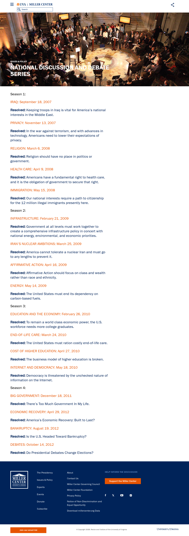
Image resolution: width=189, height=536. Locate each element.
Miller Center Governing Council (83, 484)
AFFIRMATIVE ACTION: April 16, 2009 (38, 265)
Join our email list (28, 530)
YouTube (121, 495)
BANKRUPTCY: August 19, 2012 (34, 428)
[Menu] (12, 5)
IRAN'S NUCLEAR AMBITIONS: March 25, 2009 (45, 244)
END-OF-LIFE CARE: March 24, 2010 (38, 335)
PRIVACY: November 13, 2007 (33, 123)
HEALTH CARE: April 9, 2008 (31, 169)
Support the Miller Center (122, 481)
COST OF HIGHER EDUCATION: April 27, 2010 (45, 351)
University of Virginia (21, 4)
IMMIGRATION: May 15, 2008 (32, 190)
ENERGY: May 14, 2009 (28, 285)
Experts (41, 487)
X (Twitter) (113, 495)
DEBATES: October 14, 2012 (32, 444)
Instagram (131, 495)
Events (40, 494)
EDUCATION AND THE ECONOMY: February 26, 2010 (50, 314)
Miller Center (41, 4)
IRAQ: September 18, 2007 (31, 102)
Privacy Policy (74, 495)
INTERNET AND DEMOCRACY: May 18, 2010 (44, 367)
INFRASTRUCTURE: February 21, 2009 (39, 218)
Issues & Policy (18, 61)
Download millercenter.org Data (83, 510)
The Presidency (45, 472)
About (70, 472)
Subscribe (42, 508)
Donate (41, 501)
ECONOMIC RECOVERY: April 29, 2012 (39, 412)
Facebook (105, 495)
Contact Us (72, 478)
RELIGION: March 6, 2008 (30, 148)
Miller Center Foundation (80, 490)
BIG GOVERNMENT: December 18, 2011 (41, 396)
